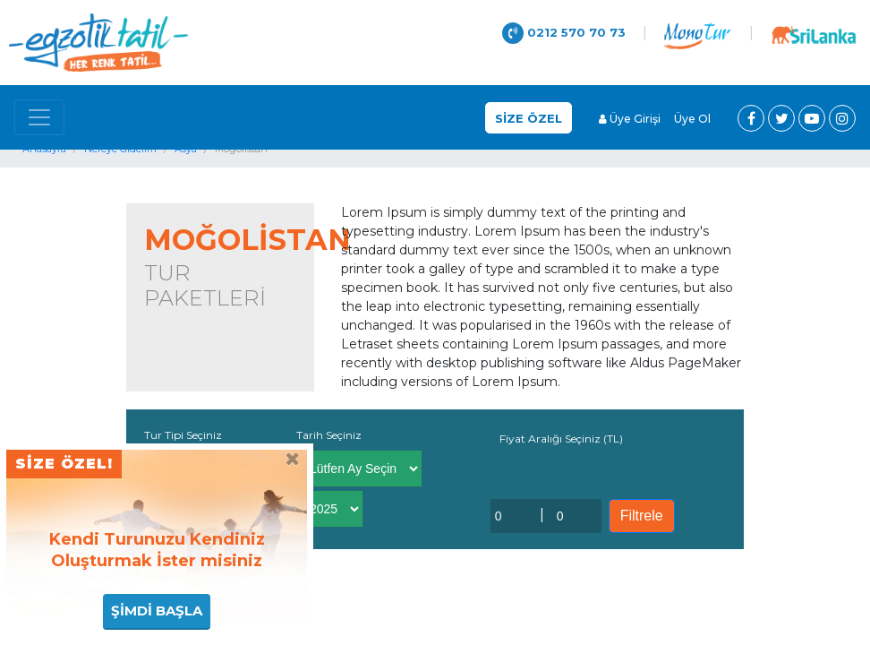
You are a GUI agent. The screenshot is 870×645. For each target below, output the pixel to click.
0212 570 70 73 (564, 33)
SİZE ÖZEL (528, 118)
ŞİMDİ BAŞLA (156, 610)
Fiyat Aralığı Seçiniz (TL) (561, 438)
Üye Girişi (630, 118)
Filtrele (641, 515)
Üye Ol (692, 118)
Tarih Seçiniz (329, 435)
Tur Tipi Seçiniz (183, 435)
